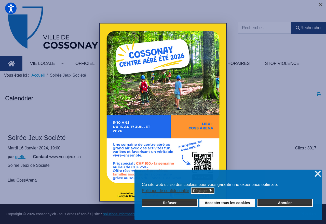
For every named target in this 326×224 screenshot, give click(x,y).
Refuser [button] (169, 203)
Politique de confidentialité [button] (165, 190)
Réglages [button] (203, 191)
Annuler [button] (285, 203)
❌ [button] (317, 174)
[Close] (320, 4)
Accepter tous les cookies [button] (227, 203)
